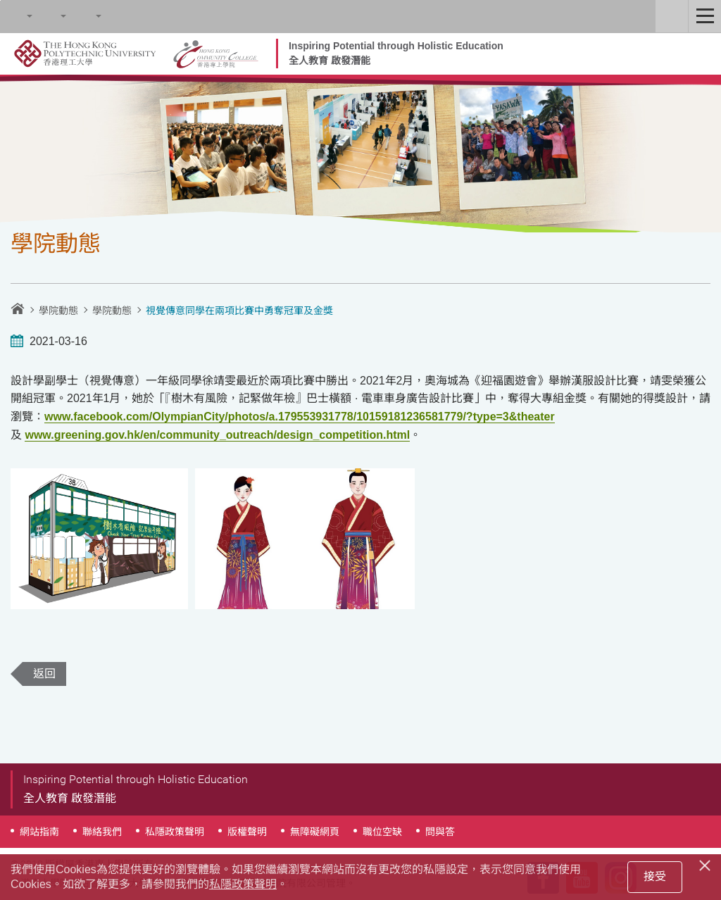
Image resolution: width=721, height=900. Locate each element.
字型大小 (50, 16)
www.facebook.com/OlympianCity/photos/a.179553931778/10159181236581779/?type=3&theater (299, 417)
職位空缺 (382, 831)
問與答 (440, 831)
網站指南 (39, 831)
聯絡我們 (102, 831)
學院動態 (58, 310)
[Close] (707, 863)
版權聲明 (247, 831)
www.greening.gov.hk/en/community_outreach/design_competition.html (217, 435)
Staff (672, 16)
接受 (655, 876)
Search (16, 16)
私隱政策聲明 (174, 831)
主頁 (18, 308)
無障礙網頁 (314, 831)
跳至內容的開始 (0, 0)
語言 (85, 16)
